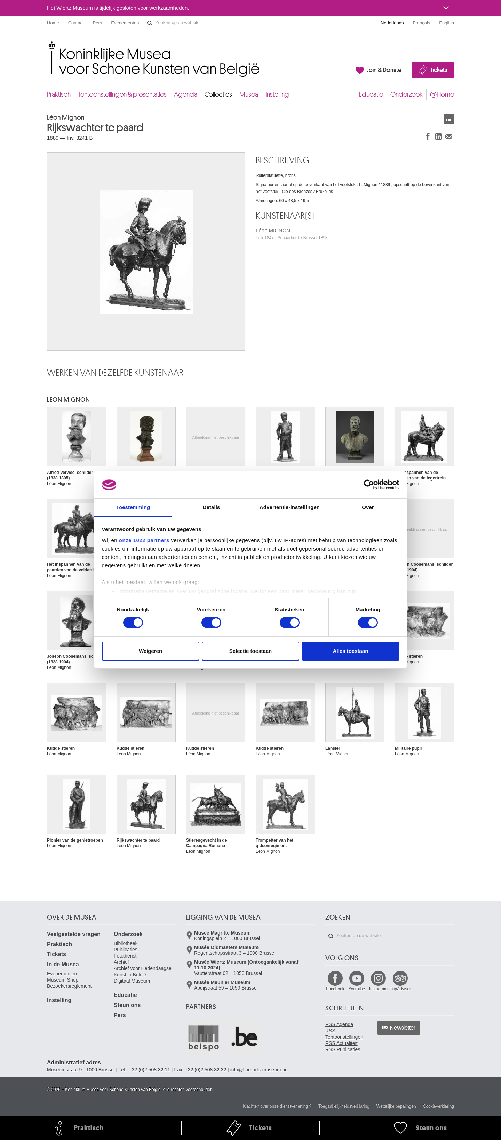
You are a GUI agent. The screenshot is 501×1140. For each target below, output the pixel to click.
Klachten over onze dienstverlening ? (277, 1106)
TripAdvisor (400, 988)
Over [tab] (368, 507)
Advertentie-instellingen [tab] (290, 507)
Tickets (438, 70)
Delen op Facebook (428, 136)
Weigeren (150, 651)
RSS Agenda (339, 1024)
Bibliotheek (126, 943)
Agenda (185, 94)
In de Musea (63, 964)
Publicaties (125, 949)
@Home (442, 94)
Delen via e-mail (449, 136)
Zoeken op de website (149, 23)
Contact (76, 22)
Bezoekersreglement (69, 986)
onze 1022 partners (144, 540)
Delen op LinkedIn (438, 136)
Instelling (277, 94)
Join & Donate (384, 70)
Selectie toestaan (250, 651)
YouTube (357, 988)
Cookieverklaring (438, 1106)
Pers (97, 22)
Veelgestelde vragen (74, 934)
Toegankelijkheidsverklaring (343, 1106)
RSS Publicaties (342, 1049)
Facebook (335, 988)
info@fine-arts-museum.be (259, 1069)
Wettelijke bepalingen (396, 1106)
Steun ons (127, 1005)
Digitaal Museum (132, 981)
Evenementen (125, 22)
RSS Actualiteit (341, 1043)
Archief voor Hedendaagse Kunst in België (143, 971)
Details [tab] (211, 507)
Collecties (218, 94)
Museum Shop (62, 980)
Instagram (378, 988)
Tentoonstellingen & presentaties (122, 94)
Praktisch (59, 94)
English (446, 22)
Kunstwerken (449, 119)
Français (421, 22)
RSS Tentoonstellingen (344, 1034)
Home (53, 22)
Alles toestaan (350, 651)
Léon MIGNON (292, 233)
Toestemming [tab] (133, 507)
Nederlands (392, 22)
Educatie (371, 94)
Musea (248, 94)
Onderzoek (406, 94)
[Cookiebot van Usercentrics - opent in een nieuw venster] (369, 484)
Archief (121, 962)
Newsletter (402, 1028)
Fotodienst (125, 956)
